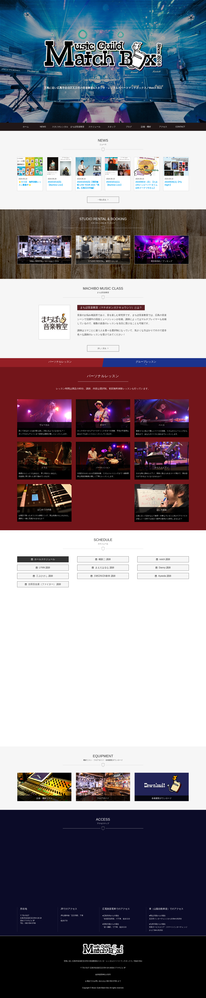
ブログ (129, 127)
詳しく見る (102, 348)
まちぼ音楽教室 (77, 127)
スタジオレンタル (60, 127)
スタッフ (112, 127)
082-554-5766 (111, 981)
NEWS (43, 127)
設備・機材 (146, 127)
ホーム (26, 127)
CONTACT (180, 127)
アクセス (163, 127)
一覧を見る (102, 200)
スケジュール (94, 127)
